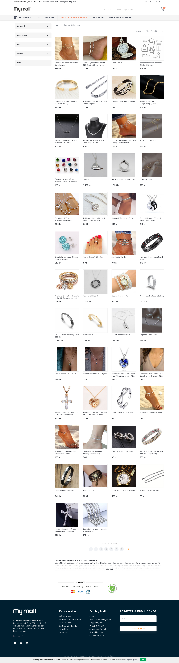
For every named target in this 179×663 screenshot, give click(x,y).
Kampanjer (50, 17)
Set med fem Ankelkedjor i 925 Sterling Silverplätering (124, 142)
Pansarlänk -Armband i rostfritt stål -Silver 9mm (95, 530)
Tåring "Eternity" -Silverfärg (122, 412)
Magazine (149, 2)
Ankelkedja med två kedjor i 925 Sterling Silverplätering (94, 64)
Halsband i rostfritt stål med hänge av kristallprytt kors (65, 530)
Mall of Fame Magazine (120, 17)
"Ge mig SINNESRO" (91, 296)
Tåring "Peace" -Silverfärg (93, 257)
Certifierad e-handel (68, 626)
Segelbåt (86, 179)
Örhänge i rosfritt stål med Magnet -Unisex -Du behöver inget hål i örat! (66, 181)
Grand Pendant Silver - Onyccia (95, 374)
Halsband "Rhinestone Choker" (123, 218)
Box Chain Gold (146, 179)
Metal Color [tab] (22, 35)
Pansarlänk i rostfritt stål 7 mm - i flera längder (95, 103)
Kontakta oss (65, 623)
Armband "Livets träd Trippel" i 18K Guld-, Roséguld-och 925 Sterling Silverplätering (67, 297)
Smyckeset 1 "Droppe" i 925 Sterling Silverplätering (65, 219)
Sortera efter (138, 31)
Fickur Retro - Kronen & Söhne (123, 490)
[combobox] (129, 9)
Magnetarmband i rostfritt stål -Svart (152, 258)
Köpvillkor (63, 629)
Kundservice (160, 2)
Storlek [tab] (20, 53)
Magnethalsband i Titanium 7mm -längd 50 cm (93, 142)
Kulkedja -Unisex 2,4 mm (149, 490)
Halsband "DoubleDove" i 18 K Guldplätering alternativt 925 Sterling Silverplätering (151, 375)
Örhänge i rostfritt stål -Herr (122, 451)
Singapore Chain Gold (148, 140)
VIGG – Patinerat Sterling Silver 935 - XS (67, 336)
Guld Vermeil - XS (90, 335)
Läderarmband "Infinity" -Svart (123, 101)
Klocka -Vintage (89, 490)
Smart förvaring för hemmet (73, 17)
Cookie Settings (97, 635)
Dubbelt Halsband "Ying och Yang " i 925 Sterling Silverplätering (150, 220)
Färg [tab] (19, 62)
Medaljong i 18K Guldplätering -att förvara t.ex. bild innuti (95, 414)
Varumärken (98, 17)
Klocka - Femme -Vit (120, 296)
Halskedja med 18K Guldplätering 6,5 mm (148, 103)
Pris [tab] (18, 44)
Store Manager (96, 632)
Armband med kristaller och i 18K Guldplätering (151, 64)
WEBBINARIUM (97, 626)
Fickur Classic (117, 63)
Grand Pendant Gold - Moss (65, 374)
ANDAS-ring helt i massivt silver (124, 179)
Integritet (63, 632)
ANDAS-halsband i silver (121, 335)
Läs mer (18, 636)
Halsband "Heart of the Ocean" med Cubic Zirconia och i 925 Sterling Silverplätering (124, 375)
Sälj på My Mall (96, 623)
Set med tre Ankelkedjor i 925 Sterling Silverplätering (95, 452)
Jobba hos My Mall (98, 629)
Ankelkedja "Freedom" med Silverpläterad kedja (65, 452)
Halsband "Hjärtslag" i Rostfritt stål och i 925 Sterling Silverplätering (66, 142)
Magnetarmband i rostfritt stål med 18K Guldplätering (151, 452)
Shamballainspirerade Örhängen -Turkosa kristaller (67, 258)
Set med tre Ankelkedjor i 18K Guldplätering (66, 64)
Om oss (93, 616)
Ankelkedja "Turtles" (119, 257)
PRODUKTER (27, 17)
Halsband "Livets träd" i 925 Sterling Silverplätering (94, 219)
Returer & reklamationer (70, 620)
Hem (57, 25)
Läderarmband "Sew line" (64, 490)
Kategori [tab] (21, 26)
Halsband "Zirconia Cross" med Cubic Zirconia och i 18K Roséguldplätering (67, 414)
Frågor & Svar (65, 616)
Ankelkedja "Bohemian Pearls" (151, 412)
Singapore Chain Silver (148, 335)
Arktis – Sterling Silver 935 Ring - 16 (152, 297)
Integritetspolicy (131, 659)
